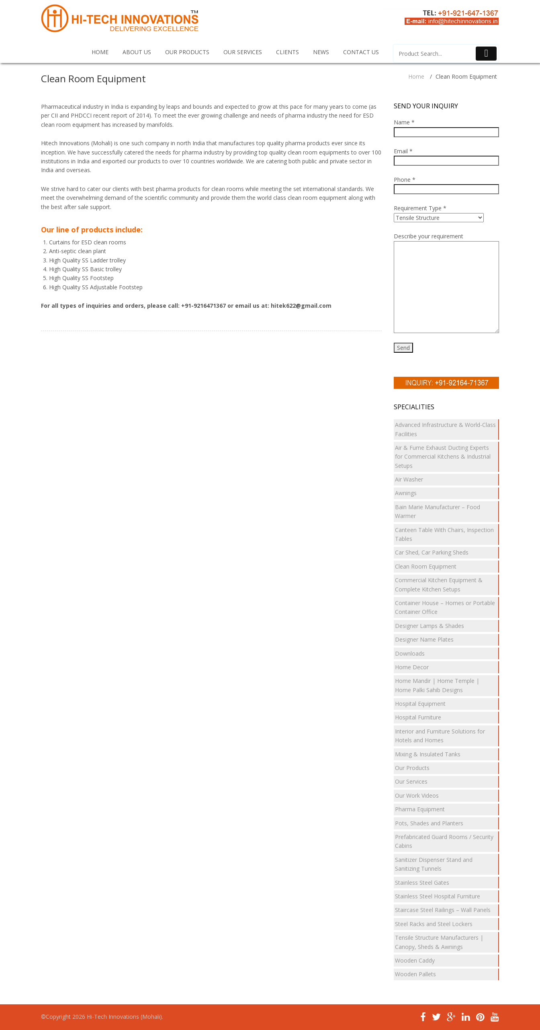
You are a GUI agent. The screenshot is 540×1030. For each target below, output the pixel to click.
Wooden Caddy (415, 960)
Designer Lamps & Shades (429, 626)
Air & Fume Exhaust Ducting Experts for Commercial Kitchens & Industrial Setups (443, 456)
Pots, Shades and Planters (429, 823)
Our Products (412, 768)
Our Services (411, 781)
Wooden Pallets (415, 974)
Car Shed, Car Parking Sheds (431, 552)
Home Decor (412, 667)
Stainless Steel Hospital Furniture (437, 896)
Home (416, 76)
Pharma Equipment (420, 809)
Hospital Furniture (418, 717)
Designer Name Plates (424, 639)
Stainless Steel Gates (422, 882)
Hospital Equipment (420, 703)
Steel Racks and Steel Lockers (433, 924)
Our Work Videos (417, 795)
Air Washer (409, 479)
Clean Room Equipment (425, 566)
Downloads (410, 653)
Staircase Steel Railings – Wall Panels (443, 910)
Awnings (406, 493)
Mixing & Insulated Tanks (427, 754)
